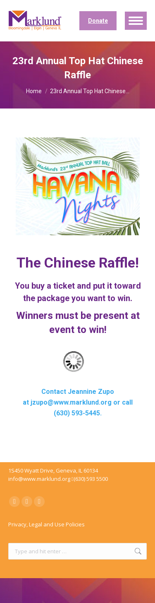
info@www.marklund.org (39, 478)
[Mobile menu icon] (136, 21)
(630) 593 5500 (91, 478)
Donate (98, 20)
